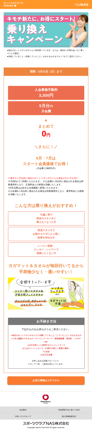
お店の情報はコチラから (46, 380)
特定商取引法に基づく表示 (69, 410)
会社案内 (23, 410)
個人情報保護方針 (69, 416)
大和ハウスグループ (23, 416)
